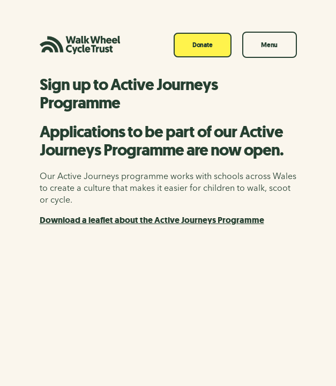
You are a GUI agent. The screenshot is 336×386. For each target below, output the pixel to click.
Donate (202, 45)
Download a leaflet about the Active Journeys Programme (152, 220)
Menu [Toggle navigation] (269, 45)
